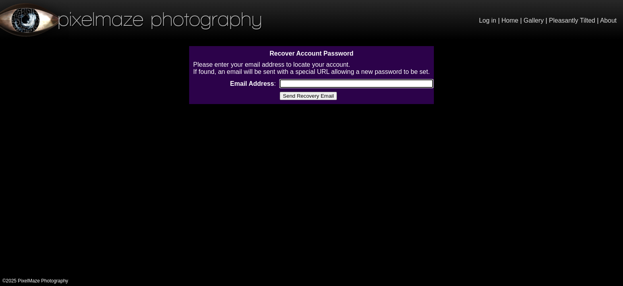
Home (510, 20)
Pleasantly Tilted (572, 20)
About (608, 20)
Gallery (534, 20)
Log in (487, 20)
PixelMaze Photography (131, 18)
